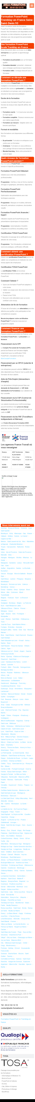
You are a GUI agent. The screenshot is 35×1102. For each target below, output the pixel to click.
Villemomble (11, 887)
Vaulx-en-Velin (19, 731)
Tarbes (9, 715)
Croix (19, 686)
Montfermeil (20, 903)
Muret (21, 592)
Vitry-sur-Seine (11, 937)
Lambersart (4, 691)
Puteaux (3, 854)
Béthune (27, 705)
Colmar (27, 721)
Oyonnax (4, 528)
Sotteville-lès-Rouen (13, 758)
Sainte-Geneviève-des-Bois (23, 846)
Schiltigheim (5, 718)
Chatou (20, 785)
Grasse (29, 533)
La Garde (23, 804)
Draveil (13, 830)
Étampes (19, 836)
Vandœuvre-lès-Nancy (13, 662)
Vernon (12, 587)
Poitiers (23, 820)
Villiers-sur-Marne (6, 924)
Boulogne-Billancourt (7, 862)
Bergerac (28, 579)
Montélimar (4, 587)
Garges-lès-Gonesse (15, 961)
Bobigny (3, 900)
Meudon (17, 854)
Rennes (8, 619)
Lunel (2, 619)
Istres (3, 552)
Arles (10, 555)
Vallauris (3, 536)
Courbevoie (12, 868)
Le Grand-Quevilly (18, 753)
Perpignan (16, 715)
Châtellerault (5, 822)
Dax (25, 630)
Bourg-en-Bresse (13, 528)
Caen (7, 565)
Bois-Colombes (18, 852)
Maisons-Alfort (16, 940)
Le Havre (25, 758)
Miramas (26, 557)
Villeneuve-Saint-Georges (13, 943)
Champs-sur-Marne (15, 761)
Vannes (3, 664)
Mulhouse (13, 723)
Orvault (21, 640)
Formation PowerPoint (10, 1019)
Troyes (3, 547)
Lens (2, 710)
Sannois (18, 959)
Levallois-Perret (27, 860)
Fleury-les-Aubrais (17, 646)
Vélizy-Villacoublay (22, 798)
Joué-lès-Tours (6, 624)
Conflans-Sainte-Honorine (9, 790)
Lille (8, 675)
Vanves (22, 870)
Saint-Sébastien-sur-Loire (9, 640)
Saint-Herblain (5, 638)
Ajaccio (28, 964)
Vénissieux (10, 726)
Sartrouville (18, 780)
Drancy (3, 913)
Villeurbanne (5, 734)
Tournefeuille (5, 595)
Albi (2, 804)
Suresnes (29, 870)
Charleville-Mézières (16, 544)
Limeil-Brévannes (6, 919)
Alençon (15, 699)
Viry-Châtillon (10, 836)
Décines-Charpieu (22, 737)
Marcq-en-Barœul (14, 694)
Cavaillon (28, 814)
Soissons (24, 528)
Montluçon (4, 533)
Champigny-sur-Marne (25, 937)
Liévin (21, 699)
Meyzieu (13, 734)
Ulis (8, 841)
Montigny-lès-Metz (7, 670)
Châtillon (9, 852)
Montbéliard (5, 581)
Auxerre (29, 825)
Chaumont (4, 659)
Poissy (26, 780)
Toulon (17, 812)
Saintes (18, 568)
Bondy (24, 908)
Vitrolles (19, 557)
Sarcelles (22, 964)
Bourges (10, 574)
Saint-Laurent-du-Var (14, 541)
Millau (3, 549)
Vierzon (3, 574)
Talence (16, 608)
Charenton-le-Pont (15, 935)
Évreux (3, 589)
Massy (16, 838)
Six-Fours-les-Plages (20, 809)
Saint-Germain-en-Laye (8, 793)
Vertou (27, 640)
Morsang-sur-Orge (16, 844)
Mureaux (10, 780)
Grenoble (19, 627)
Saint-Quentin (5, 531)
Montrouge (20, 868)
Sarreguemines (25, 667)
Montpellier (4, 616)
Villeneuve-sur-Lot (7, 651)
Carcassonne (11, 547)
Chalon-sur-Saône (13, 742)
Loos (15, 678)
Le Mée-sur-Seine (20, 774)
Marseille (4, 555)
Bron (2, 737)
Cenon (11, 611)
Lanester (10, 664)
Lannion (12, 579)
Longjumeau (18, 849)
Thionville (16, 667)
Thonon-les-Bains (13, 747)
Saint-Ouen (17, 908)
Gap (24, 533)
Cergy (3, 945)
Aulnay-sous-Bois (13, 889)
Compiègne (11, 697)
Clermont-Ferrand (11, 710)
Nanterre (4, 878)
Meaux (7, 766)
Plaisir (3, 782)
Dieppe (3, 758)
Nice (23, 541)
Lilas (11, 892)
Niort (30, 798)
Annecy (3, 747)
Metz (9, 667)
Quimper (22, 589)
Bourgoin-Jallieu (6, 630)
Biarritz (3, 713)
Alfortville (17, 919)
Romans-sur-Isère (15, 584)
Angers (22, 651)
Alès (8, 592)
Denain (23, 694)
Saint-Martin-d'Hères (18, 624)
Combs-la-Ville (5, 769)
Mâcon (3, 742)
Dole (20, 630)
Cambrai (3, 694)
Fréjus (12, 812)
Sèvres (3, 873)
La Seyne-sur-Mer (17, 814)
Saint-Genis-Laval (18, 729)
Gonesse (4, 953)
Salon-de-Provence (25, 552)
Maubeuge (13, 683)
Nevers (3, 672)
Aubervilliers (5, 897)
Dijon (2, 576)
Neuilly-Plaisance (12, 905)
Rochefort (4, 571)
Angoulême (11, 568)
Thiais (19, 932)
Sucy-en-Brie (27, 932)
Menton (3, 541)
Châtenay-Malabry (7, 870)
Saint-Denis (4, 892)
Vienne (15, 630)
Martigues (11, 557)
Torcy (9, 763)
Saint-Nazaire (5, 646)
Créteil (25, 943)
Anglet (3, 715)
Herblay (10, 948)
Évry (8, 830)
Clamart (10, 854)
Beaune (29, 574)
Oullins (3, 726)
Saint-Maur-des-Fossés (8, 932)
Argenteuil (4, 964)
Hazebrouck (5, 683)
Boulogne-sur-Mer (17, 705)
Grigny (19, 830)
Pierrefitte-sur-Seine (14, 900)
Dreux (16, 589)
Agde (2, 614)
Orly (2, 943)
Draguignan (4, 812)
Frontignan (20, 614)
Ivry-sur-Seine (5, 940)
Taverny (9, 956)
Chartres (9, 589)
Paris (12, 750)
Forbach (3, 667)
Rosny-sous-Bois (6, 908)
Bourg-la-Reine (13, 881)
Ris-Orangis (27, 830)
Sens (23, 825)
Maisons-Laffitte (24, 777)
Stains (27, 903)
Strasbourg (24, 715)
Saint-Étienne (10, 635)
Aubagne (4, 557)
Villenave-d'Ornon (6, 608)
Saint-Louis (4, 723)
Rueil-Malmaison (15, 857)
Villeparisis (4, 777)
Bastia (3, 967)
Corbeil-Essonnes (6, 838)
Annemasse (5, 750)
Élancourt (13, 796)
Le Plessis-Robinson (13, 860)
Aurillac (3, 568)
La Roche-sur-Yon (13, 820)
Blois (2, 635)
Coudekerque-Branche (8, 686)
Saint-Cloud (12, 878)
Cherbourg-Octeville (7, 654)
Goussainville (25, 948)
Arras (2, 705)
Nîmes (3, 592)
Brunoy (3, 830)
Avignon (3, 820)
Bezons (21, 953)
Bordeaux (12, 603)
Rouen (29, 755)
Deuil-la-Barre (12, 953)
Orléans (26, 646)
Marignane (4, 563)
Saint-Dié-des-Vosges (13, 825)
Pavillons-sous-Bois (16, 884)
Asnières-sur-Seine (22, 862)
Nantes (3, 643)
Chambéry (9, 745)
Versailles (4, 785)
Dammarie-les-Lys (18, 763)
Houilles (3, 780)
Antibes (10, 536)
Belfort (3, 828)
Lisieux (19, 563)
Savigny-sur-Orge (6, 849)
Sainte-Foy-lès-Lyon (7, 739)
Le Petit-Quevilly (6, 753)
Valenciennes (5, 680)
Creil (2, 699)
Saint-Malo (15, 619)
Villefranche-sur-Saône (22, 726)
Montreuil (20, 887)
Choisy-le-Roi (25, 919)
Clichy (16, 870)
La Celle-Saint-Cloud (7, 798)
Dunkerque (4, 689)
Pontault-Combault (18, 769)
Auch (17, 598)
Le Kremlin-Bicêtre (20, 924)
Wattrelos (17, 672)
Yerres (22, 838)
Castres (7, 804)
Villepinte (23, 897)
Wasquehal (27, 689)
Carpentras (4, 817)
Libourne (4, 600)
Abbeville (4, 801)
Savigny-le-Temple (7, 774)
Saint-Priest (9, 731)
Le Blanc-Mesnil (12, 913)
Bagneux (4, 881)
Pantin (3, 905)
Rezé (9, 643)
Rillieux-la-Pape (10, 737)
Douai (11, 689)
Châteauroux (25, 619)
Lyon (2, 731)
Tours (3, 622)
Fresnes (13, 921)
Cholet (16, 651)
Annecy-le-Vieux (25, 747)
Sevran (3, 887)
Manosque (18, 533)
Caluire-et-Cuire (6, 729)
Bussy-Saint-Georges (14, 772)
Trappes (26, 785)
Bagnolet (22, 881)
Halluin (20, 678)
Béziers (8, 614)
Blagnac (3, 598)
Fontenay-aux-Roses (16, 865)
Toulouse (11, 598)
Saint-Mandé (5, 921)
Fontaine (4, 627)
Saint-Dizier (13, 659)
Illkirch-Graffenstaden (8, 721)
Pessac (23, 608)
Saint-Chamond (21, 635)
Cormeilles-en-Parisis (8, 959)
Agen (9, 648)
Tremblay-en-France (7, 903)
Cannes (16, 536)
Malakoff (20, 878)
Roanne (29, 635)
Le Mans (23, 742)
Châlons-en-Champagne (21, 656)
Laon (30, 528)
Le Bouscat (24, 598)
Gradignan (4, 603)
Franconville (5, 951)
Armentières (19, 689)
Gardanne (12, 563)
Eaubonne (27, 961)
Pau (20, 710)
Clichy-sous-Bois (19, 892)
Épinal (3, 825)
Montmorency (11, 945)
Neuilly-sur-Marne (14, 911)
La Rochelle (26, 568)
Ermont (17, 948)
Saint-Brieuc (5, 579)
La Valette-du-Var (6, 809)
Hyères (3, 806)
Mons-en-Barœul (6, 678)
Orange (12, 817)
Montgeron (26, 844)
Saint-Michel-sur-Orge (16, 833)
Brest (28, 589)
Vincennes (4, 935)
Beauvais (8, 699)
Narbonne (20, 547)
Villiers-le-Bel (13, 964)
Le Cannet (24, 536)
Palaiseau (4, 833)
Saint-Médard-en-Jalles (13, 606)
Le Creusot (19, 739)
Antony (3, 860)
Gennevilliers (21, 876)
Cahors (3, 648)
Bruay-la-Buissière (7, 707)
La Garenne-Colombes (8, 876)
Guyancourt (12, 785)
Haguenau (19, 721)
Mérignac (4, 611)
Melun (25, 772)
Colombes (4, 865)
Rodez (27, 547)
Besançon (4, 584)
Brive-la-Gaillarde (20, 574)
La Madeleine (15, 680)
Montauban (15, 804)
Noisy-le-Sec (14, 897)
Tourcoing (22, 683)
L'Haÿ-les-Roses (14, 916)
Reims (3, 656)
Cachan (3, 929)
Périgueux (20, 579)
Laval (2, 662)
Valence (25, 584)
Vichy (11, 533)
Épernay (9, 656)
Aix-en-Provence (11, 552)
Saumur (28, 651)
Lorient (24, 662)
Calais (8, 705)
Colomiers (14, 592)
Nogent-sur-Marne (20, 927)
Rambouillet (13, 777)
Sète (13, 614)
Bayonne (26, 710)
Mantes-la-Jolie (24, 790)
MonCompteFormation (8, 358)
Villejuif (3, 937)
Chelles (3, 763)
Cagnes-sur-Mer (6, 539)
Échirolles (11, 627)
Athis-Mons (4, 844)
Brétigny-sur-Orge (6, 846)
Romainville (10, 895)
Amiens (10, 801)
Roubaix (10, 672)
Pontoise (4, 948)
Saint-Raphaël (5, 814)
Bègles (19, 603)
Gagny (21, 913)
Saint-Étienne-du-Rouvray (17, 755)
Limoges (13, 822)
